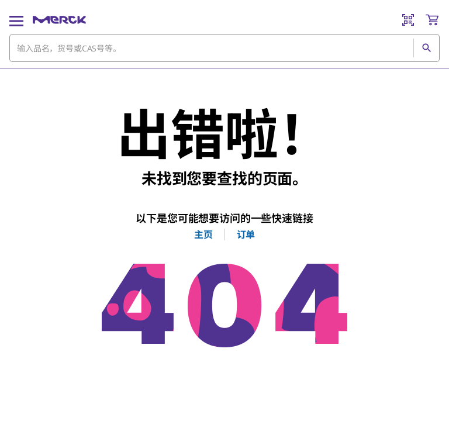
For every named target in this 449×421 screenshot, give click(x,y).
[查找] (426, 48)
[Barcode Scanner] (408, 20)
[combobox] (224, 48)
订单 (246, 234)
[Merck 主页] (59, 20)
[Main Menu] (16, 20)
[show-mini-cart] (432, 19)
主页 (203, 234)
